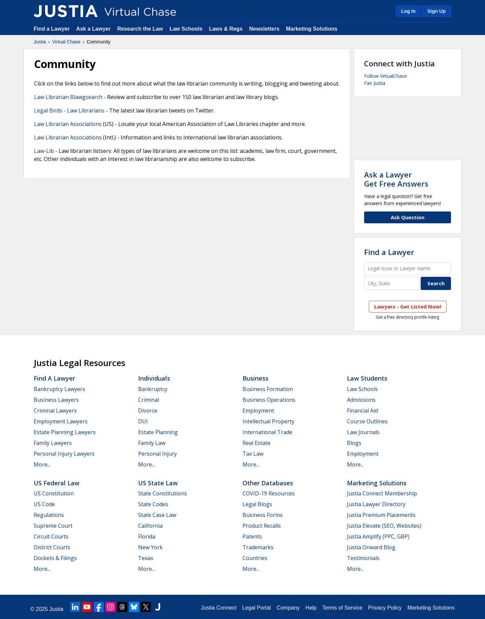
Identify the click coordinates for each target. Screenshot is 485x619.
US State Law (158, 483)
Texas (145, 558)
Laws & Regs (226, 29)
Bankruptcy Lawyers (59, 389)
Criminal (148, 399)
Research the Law (140, 29)
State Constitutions (162, 493)
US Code (44, 504)
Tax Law (253, 453)
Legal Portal (256, 608)
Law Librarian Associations (68, 124)
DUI (143, 421)
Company (288, 608)
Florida (146, 536)
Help (311, 608)
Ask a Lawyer (94, 29)
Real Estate (256, 443)
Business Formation (268, 389)
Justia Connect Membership (382, 493)
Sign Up (436, 11)
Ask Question (407, 217)
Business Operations (269, 399)
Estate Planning (158, 432)
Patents (252, 536)
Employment (258, 410)
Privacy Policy (385, 608)
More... (42, 464)
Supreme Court (53, 525)
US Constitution (54, 493)
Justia (40, 41)
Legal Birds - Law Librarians (69, 110)
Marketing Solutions (311, 29)
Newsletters (264, 29)
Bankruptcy (152, 389)
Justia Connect (218, 608)
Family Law (151, 443)
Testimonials (363, 558)
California (150, 525)
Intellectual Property (268, 421)
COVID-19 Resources (269, 493)
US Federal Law (56, 483)
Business (255, 378)
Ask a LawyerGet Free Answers (396, 178)
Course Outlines (367, 421)
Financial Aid (362, 410)
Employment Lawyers (61, 421)
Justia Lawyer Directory (376, 504)
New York (150, 547)
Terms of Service (342, 608)
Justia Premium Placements (381, 515)
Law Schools (185, 29)
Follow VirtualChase (385, 76)
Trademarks (258, 547)
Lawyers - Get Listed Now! (407, 306)
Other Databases (268, 483)
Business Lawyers (56, 399)
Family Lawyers (53, 443)
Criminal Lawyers (55, 410)
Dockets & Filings (55, 558)
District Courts (52, 547)
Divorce (147, 410)
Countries (255, 558)
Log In (408, 11)
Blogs (354, 443)
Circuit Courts (51, 536)
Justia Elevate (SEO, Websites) (384, 525)
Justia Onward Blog (371, 547)
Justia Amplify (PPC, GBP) (378, 536)
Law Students (367, 378)
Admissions (361, 399)
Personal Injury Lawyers (64, 453)
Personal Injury (157, 453)
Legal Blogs (257, 504)
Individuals (154, 378)
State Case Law (157, 515)
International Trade (267, 432)
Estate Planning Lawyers (65, 432)
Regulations (49, 515)
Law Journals (363, 432)
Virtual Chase (66, 41)
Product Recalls (262, 525)
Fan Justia (374, 83)
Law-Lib (44, 151)
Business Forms (263, 515)
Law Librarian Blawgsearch (68, 97)
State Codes (153, 504)
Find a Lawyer (52, 29)
